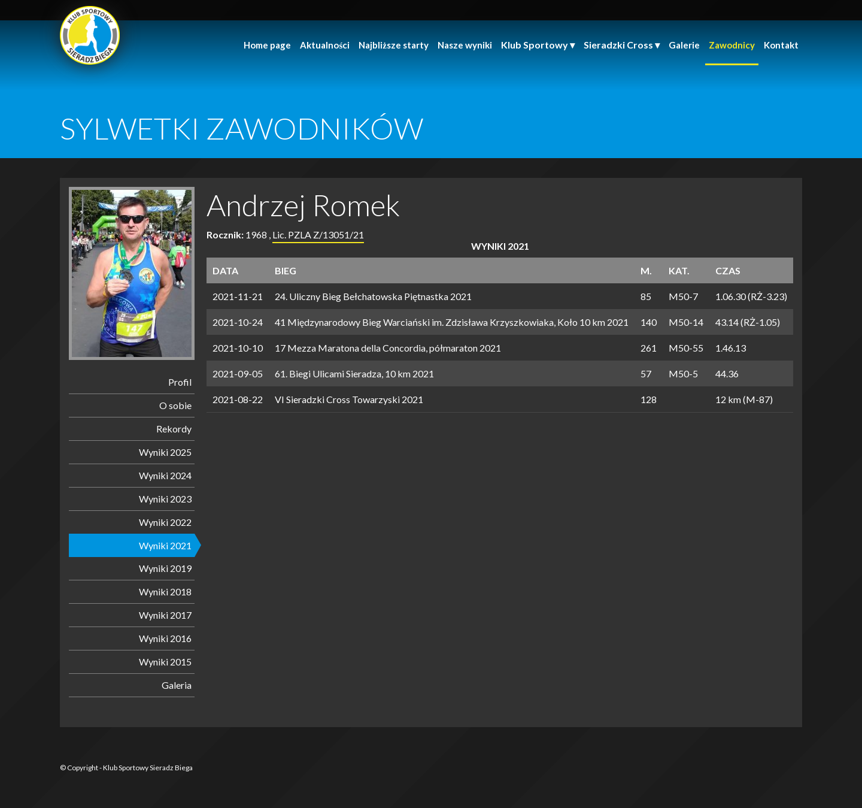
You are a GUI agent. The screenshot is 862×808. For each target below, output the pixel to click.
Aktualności (325, 45)
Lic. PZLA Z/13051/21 (318, 234)
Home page (267, 45)
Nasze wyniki (465, 45)
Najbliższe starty (394, 45)
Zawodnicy (732, 45)
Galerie (684, 45)
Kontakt (781, 45)
